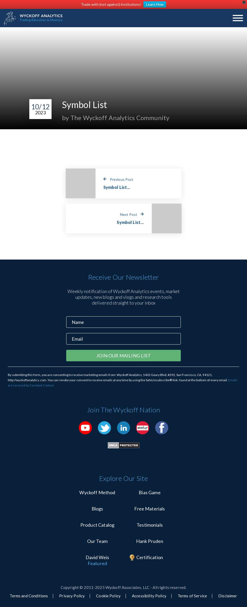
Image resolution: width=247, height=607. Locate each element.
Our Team (97, 541)
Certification (149, 557)
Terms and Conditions (29, 595)
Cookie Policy (108, 595)
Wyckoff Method (97, 492)
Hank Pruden (150, 541)
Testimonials (150, 525)
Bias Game (149, 492)
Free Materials (149, 509)
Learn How (155, 4)
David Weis (97, 557)
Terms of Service (192, 595)
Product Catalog (97, 525)
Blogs (97, 509)
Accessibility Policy (149, 595)
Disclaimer (227, 595)
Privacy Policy (72, 595)
